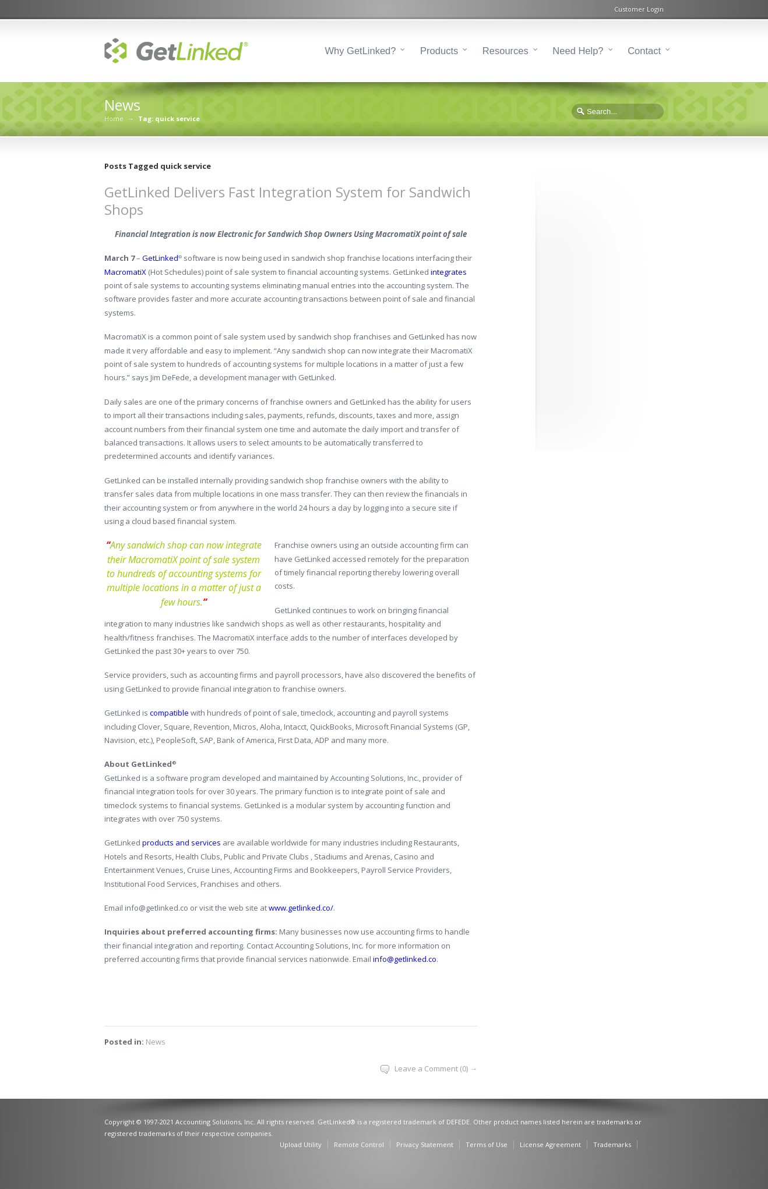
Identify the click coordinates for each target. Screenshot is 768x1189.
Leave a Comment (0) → (435, 1068)
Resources (505, 50)
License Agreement (550, 1144)
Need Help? (577, 50)
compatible (169, 712)
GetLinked (160, 258)
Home (114, 118)
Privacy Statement (424, 1144)
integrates (449, 272)
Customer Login (639, 9)
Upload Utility (301, 1144)
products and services (181, 842)
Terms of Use (487, 1144)
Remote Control (359, 1144)
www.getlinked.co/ (301, 908)
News (155, 1041)
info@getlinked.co (404, 959)
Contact (644, 50)
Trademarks (612, 1144)
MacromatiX (125, 272)
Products (439, 50)
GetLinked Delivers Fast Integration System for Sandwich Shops (287, 200)
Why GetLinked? (360, 50)
